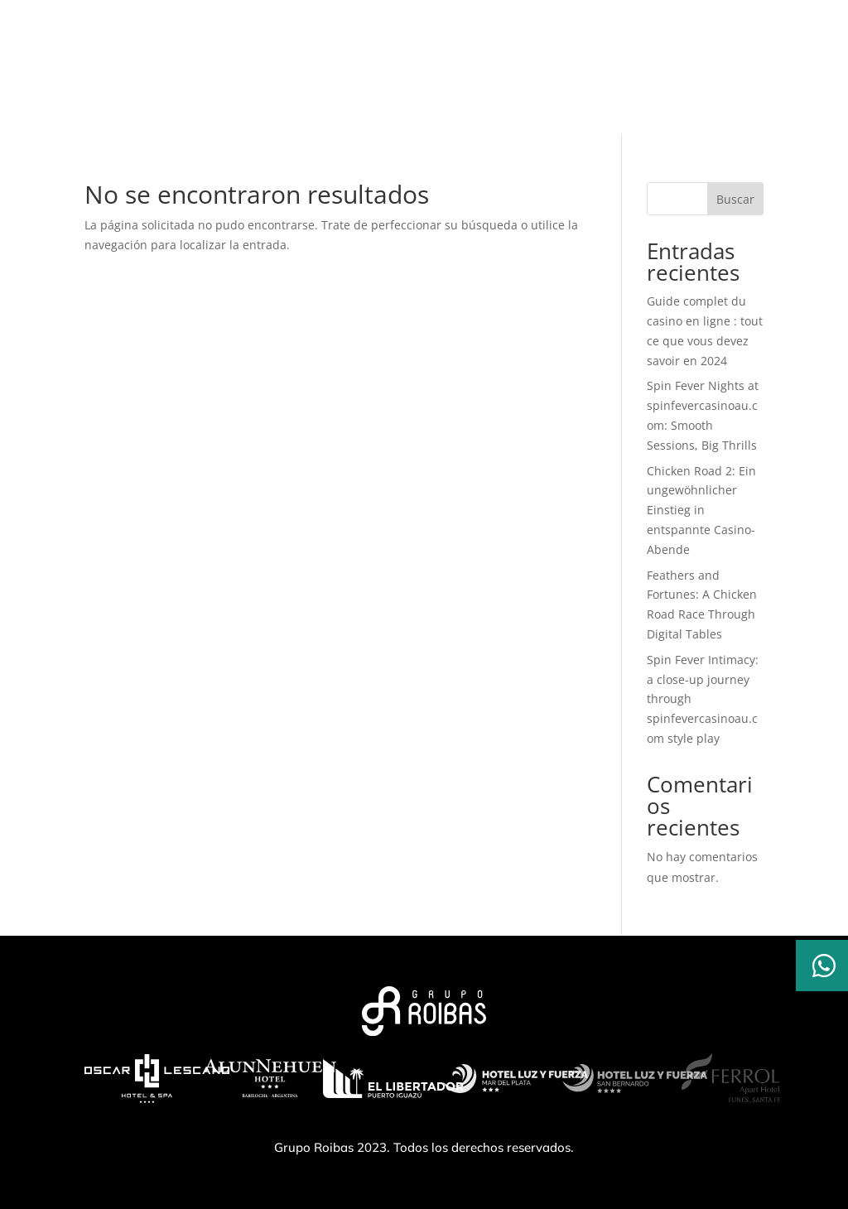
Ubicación (550, 106)
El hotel (210, 106)
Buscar (735, 199)
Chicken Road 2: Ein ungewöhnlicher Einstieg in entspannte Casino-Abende (701, 510)
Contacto (631, 106)
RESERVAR (642, 46)
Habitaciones (455, 106)
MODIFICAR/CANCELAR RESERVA (476, 46)
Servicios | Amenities (323, 106)
